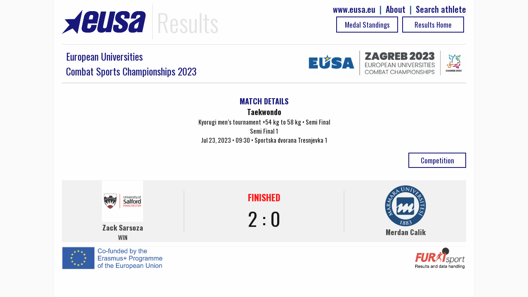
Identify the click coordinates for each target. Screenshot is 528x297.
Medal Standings (367, 24)
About (395, 9)
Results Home (433, 24)
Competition (437, 160)
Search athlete (441, 9)
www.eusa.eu (354, 9)
